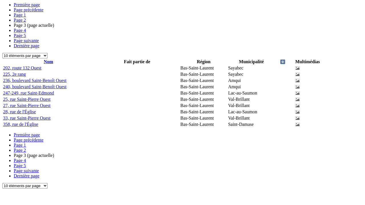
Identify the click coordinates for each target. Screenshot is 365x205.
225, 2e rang (14, 74)
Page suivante (26, 40)
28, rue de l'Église (19, 111)
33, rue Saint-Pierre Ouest (26, 118)
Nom (48, 61)
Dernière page (26, 45)
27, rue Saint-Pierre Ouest (26, 105)
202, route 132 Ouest (22, 67)
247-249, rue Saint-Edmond (28, 93)
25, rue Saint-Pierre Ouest (26, 99)
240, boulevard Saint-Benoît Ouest (34, 86)
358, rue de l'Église (20, 124)
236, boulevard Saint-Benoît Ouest (34, 80)
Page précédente (28, 9)
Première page (27, 4)
